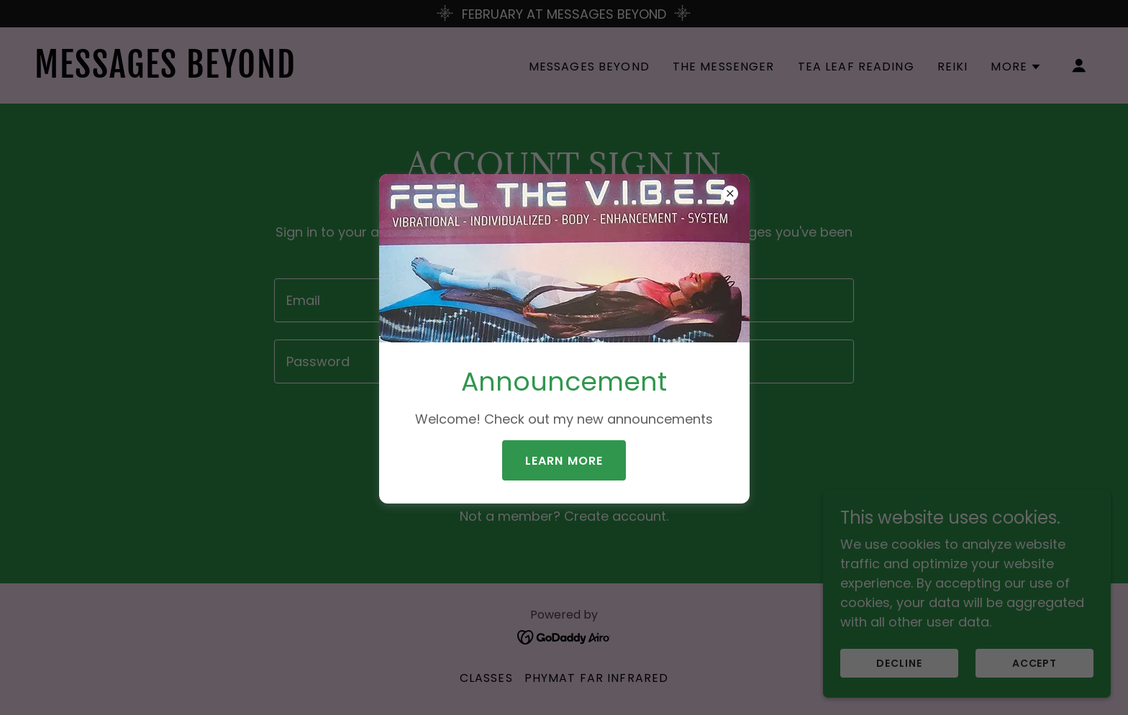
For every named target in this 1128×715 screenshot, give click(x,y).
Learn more (564, 460)
